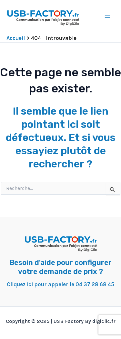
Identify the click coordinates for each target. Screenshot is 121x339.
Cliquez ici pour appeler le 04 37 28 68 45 (60, 284)
